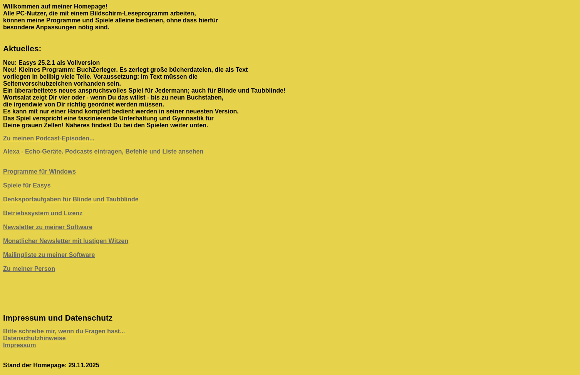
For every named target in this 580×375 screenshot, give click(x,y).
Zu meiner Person (29, 268)
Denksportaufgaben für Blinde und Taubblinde (71, 199)
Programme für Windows (39, 171)
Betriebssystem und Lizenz (42, 213)
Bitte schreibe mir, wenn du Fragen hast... (64, 331)
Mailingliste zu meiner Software (49, 255)
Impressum (19, 345)
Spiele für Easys (27, 185)
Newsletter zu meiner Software (47, 227)
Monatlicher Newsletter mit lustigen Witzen (65, 241)
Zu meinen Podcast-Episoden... (48, 138)
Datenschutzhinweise (34, 338)
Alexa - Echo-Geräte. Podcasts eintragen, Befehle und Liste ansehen (103, 151)
